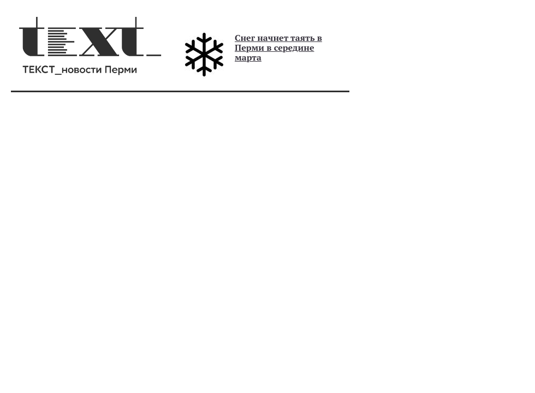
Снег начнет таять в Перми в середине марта (278, 47)
